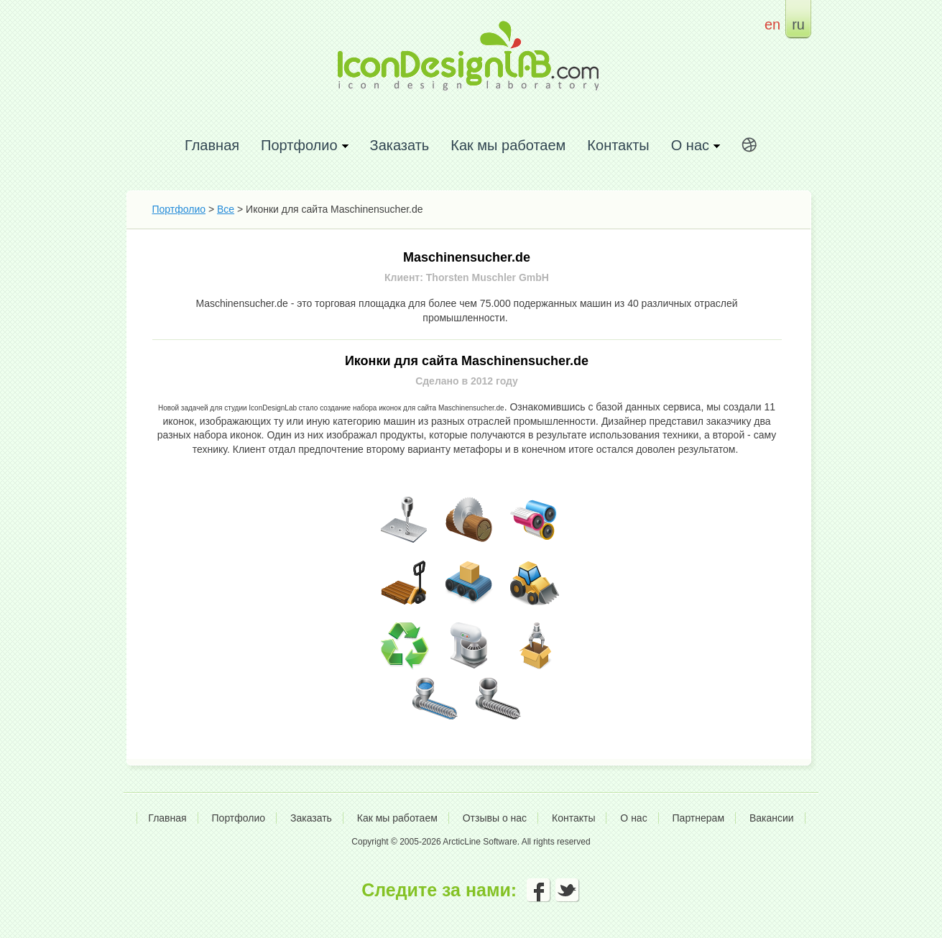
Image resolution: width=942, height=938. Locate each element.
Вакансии (771, 818)
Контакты (618, 144)
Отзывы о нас (495, 818)
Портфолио (179, 209)
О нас (633, 818)
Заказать (400, 144)
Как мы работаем (508, 144)
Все (225, 209)
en (772, 24)
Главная (212, 144)
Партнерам (698, 818)
